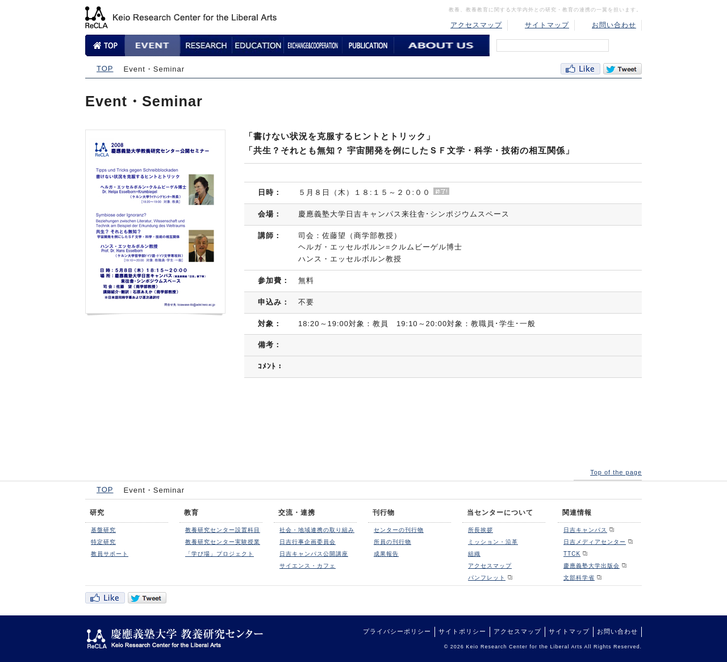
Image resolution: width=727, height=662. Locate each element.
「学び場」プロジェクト (219, 554)
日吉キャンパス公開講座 (313, 554)
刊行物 (384, 513)
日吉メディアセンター (594, 542)
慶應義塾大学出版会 (591, 566)
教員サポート (109, 554)
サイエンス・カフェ (307, 566)
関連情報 (577, 513)
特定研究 (103, 542)
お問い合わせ (614, 25)
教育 (191, 513)
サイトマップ (547, 25)
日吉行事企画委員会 (307, 542)
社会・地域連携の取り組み (316, 530)
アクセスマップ (476, 25)
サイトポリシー (462, 631)
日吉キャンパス (585, 530)
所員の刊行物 (392, 542)
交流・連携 (296, 513)
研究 (97, 513)
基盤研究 (103, 530)
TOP (105, 68)
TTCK (571, 554)
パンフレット (486, 577)
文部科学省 (579, 577)
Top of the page (616, 472)
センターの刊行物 (399, 530)
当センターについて (500, 513)
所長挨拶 (480, 530)
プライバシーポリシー (397, 631)
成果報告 (386, 554)
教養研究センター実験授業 (222, 542)
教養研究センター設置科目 (222, 530)
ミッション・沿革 (493, 542)
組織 (474, 554)
